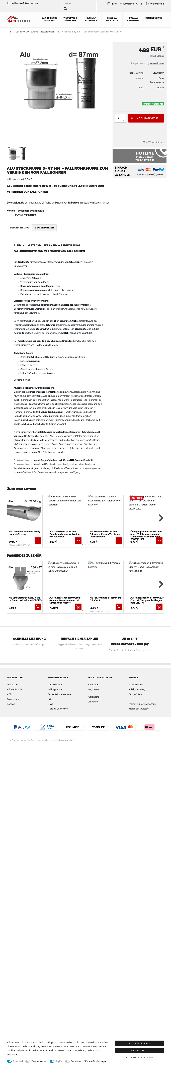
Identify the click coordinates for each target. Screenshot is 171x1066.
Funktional (76, 1061)
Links (50, 704)
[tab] (19, 227)
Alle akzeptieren (139, 1043)
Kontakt (11, 704)
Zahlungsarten (55, 689)
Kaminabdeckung (153, 18)
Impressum (12, 684)
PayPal (59, 1061)
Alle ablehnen (139, 1050)
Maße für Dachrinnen (58, 708)
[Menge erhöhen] (124, 116)
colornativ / (68, 740)
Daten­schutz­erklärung (75, 1050)
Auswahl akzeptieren (139, 1057)
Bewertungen (44, 227)
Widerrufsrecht (14, 689)
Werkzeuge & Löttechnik (70, 19)
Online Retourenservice (59, 694)
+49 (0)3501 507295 (28, 3)
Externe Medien (39, 1061)
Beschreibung (19, 227)
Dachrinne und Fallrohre (49, 19)
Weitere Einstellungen (95, 1061)
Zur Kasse (93, 701)
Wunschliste (152, 141)
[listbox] (24, 512)
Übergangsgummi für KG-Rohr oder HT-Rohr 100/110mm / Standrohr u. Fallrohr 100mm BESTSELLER (146, 535)
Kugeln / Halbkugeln (91, 19)
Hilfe (50, 699)
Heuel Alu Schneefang (133, 19)
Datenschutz (13, 699)
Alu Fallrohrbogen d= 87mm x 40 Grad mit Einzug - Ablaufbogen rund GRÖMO (147, 600)
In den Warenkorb (144, 118)
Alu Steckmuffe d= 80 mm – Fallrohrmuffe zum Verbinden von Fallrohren (64, 534)
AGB (9, 694)
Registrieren (94, 689)
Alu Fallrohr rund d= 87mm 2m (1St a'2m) (105, 599)
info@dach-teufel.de (139, 708)
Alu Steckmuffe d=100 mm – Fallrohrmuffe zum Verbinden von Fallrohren (105, 534)
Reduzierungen (47, 31)
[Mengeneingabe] (118, 118)
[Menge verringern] (124, 120)
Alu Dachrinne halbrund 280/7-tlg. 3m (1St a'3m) (25, 532)
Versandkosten (157, 63)
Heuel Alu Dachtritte (112, 19)
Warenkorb (93, 697)
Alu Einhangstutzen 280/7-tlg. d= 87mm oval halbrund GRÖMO (25, 599)
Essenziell (18, 1061)
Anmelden (93, 684)
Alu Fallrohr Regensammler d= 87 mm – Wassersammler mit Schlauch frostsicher (65, 600)
